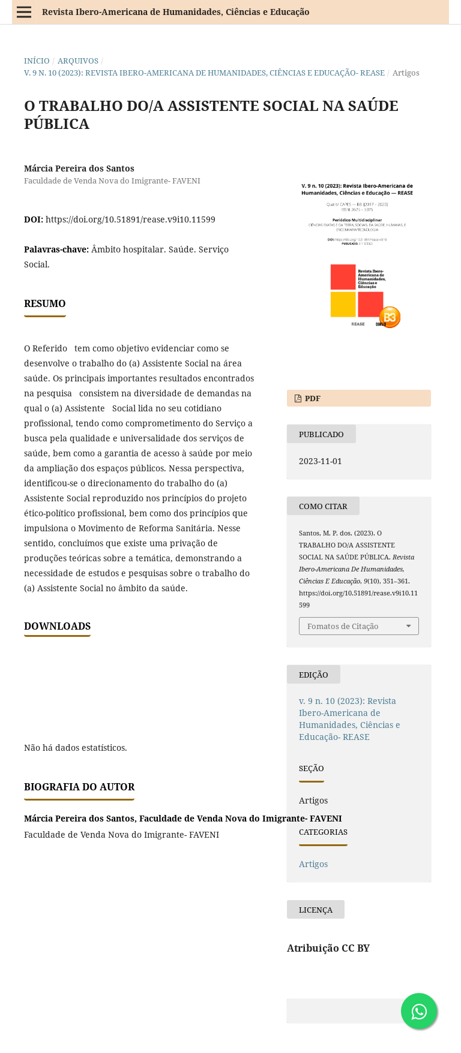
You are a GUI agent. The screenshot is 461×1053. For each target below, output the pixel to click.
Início (37, 60)
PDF (312, 398)
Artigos (313, 864)
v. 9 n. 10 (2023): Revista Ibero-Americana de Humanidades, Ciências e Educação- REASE (204, 72)
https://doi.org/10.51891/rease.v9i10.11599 (130, 219)
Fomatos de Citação (343, 626)
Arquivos (78, 60)
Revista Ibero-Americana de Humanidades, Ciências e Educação (176, 11)
